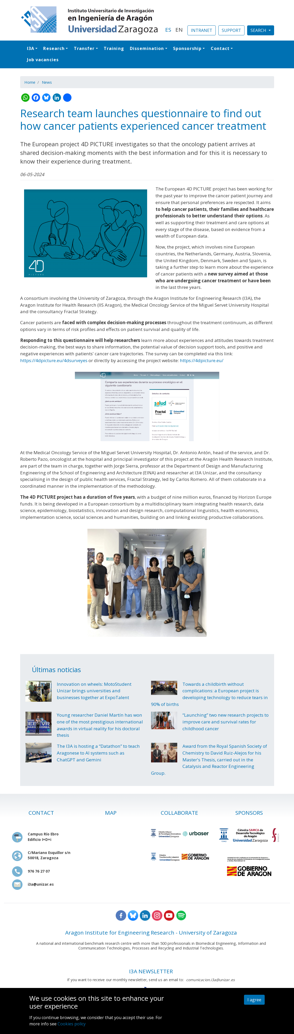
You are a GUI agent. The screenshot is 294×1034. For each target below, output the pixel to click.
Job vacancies (43, 60)
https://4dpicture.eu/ (201, 360)
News (47, 82)
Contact (220, 48)
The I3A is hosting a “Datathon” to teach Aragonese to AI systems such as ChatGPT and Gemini (98, 752)
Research (54, 48)
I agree (254, 1000)
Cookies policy (72, 1024)
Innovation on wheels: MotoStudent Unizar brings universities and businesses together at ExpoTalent (94, 690)
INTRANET (201, 30)
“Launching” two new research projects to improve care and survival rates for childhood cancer (225, 721)
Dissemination (147, 48)
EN (179, 29)
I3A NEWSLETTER (151, 971)
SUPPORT (231, 30)
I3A (30, 48)
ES (168, 29)
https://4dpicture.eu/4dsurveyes (53, 360)
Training (114, 48)
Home (29, 82)
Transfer (84, 48)
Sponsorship (187, 48)
